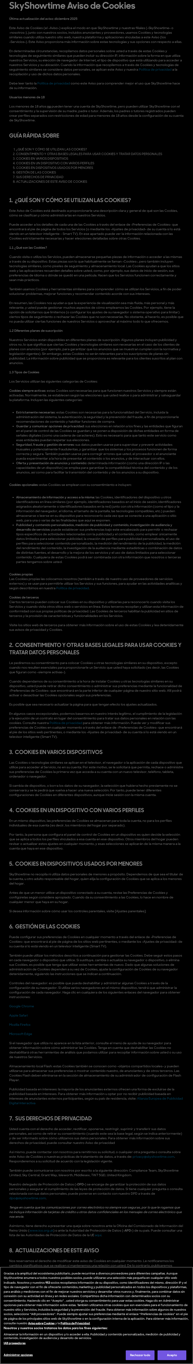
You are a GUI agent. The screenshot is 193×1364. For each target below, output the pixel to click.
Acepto (172, 1355)
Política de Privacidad (75, 1323)
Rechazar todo (140, 1355)
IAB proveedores (15, 1343)
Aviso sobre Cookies (41, 1323)
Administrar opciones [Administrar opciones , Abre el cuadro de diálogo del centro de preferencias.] (18, 1355)
